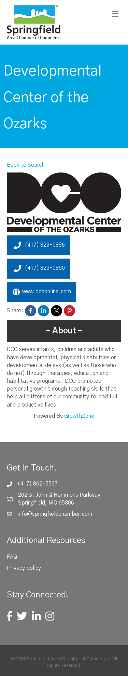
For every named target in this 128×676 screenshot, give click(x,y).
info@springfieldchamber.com (54, 514)
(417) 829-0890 (38, 268)
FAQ (12, 557)
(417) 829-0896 (38, 245)
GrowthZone (79, 416)
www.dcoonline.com (41, 292)
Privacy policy (24, 568)
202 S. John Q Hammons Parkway (59, 495)
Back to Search (26, 165)
